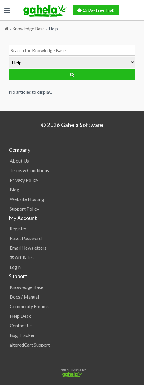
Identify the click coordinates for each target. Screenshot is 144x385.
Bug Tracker (22, 335)
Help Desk (20, 316)
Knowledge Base (26, 287)
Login (15, 267)
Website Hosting (27, 199)
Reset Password (26, 238)
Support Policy (24, 208)
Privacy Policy (24, 180)
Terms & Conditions (29, 170)
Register (18, 228)
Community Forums (29, 306)
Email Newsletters (28, 247)
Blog (14, 189)
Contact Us (21, 325)
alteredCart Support (30, 344)
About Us (19, 160)
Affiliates (22, 257)
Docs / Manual (24, 296)
